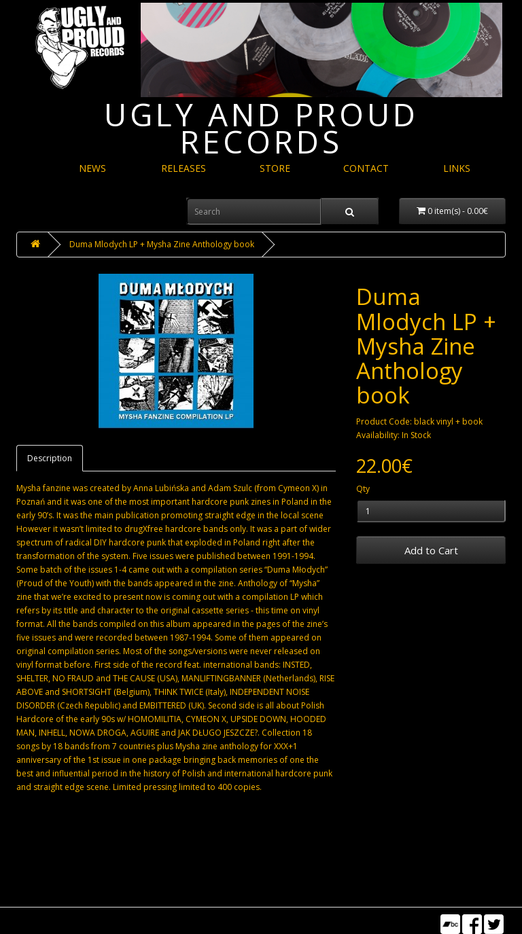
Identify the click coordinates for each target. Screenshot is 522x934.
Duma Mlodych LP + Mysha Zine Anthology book (161, 244)
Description (49, 458)
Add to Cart (431, 550)
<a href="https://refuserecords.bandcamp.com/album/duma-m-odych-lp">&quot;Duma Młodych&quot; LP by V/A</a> (176, 841)
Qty (363, 489)
